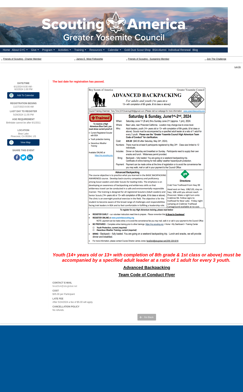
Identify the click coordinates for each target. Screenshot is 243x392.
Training (80, 50)
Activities (65, 50)
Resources (97, 50)
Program (49, 50)
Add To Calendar (25, 95)
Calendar (115, 50)
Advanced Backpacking (146, 267)
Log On (237, 67)
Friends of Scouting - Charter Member (22, 59)
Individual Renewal (179, 49)
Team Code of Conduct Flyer (146, 274)
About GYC (20, 50)
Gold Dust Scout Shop (137, 49)
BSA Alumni (159, 49)
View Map (25, 142)
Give (35, 50)
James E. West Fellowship (89, 59)
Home (6, 49)
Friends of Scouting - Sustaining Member (148, 59)
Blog (195, 49)
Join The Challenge (216, 59)
